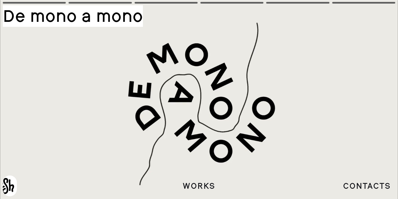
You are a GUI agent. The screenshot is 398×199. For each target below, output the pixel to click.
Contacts (367, 185)
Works (199, 185)
